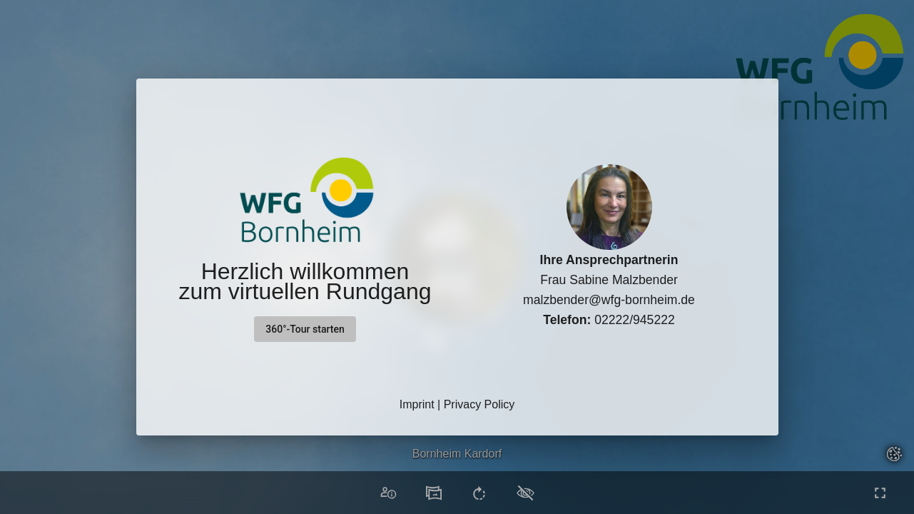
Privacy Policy (479, 404)
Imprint (417, 404)
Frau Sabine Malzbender (609, 280)
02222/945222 (609, 320)
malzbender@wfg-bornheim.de (609, 300)
